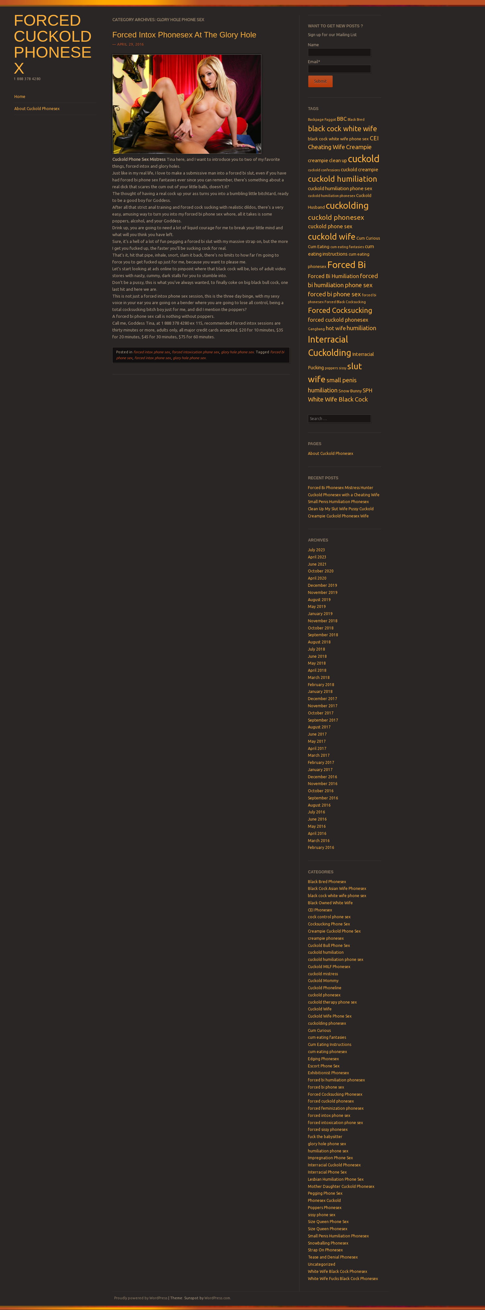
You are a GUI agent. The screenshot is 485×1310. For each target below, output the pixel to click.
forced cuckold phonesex (331, 1101)
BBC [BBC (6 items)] (342, 119)
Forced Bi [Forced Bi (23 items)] (346, 264)
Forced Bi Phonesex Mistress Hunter (340, 488)
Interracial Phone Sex (327, 1172)
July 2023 (316, 550)
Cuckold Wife (320, 1009)
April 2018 (317, 670)
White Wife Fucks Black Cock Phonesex (343, 1278)
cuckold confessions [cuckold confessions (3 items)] (324, 170)
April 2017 (317, 748)
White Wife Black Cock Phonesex (337, 1271)
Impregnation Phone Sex (330, 1158)
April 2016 (317, 833)
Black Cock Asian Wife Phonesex (337, 888)
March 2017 (319, 755)
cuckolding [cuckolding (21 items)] (347, 205)
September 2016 (323, 798)
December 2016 (322, 777)
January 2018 (320, 691)
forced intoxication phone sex (195, 352)
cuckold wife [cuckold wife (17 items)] (331, 236)
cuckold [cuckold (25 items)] (364, 158)
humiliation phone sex (328, 1151)
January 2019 (320, 614)
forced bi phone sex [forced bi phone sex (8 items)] (334, 294)
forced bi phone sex (326, 1087)
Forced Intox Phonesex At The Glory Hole (184, 34)
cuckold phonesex (324, 995)
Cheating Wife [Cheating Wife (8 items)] (326, 147)
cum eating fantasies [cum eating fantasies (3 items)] (347, 247)
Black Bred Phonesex (327, 882)
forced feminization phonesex (336, 1108)
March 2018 (319, 677)
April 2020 (317, 578)
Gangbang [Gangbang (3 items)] (316, 329)
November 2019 (323, 592)
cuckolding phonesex (327, 1023)
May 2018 (317, 663)
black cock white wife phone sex (337, 896)
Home (19, 96)
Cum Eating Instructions (329, 1044)
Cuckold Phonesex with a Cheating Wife (344, 495)
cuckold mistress (323, 974)
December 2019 (322, 585)
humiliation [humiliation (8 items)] (361, 328)
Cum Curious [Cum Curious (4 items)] (368, 238)
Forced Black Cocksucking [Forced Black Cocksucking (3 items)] (345, 302)
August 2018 (319, 642)
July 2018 (316, 649)
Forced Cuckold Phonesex (53, 44)
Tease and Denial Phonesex (333, 1257)
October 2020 (321, 571)
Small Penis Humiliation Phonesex (338, 502)
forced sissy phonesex (328, 1129)
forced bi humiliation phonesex (336, 1080)
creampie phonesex (326, 938)
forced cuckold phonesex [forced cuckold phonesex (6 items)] (338, 320)
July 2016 (316, 812)
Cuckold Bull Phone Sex (329, 945)
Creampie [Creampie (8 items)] (359, 147)
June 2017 (317, 734)
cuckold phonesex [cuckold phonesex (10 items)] (336, 217)
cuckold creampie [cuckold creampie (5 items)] (359, 169)
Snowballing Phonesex (328, 1243)
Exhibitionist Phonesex (328, 1073)
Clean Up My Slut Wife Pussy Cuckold (341, 509)
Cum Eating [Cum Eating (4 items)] (318, 246)
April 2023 (317, 557)
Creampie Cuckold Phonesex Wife (338, 516)
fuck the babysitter (325, 1136)
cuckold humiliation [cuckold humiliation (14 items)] (342, 179)
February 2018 (321, 685)
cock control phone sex (329, 917)
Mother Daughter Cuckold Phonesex (341, 1186)
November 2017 (323, 706)
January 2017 (320, 770)
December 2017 (322, 699)
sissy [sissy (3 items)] (342, 368)
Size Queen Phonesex (327, 1229)
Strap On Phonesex (325, 1250)
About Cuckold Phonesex (37, 108)
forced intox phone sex (151, 352)
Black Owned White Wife (330, 903)
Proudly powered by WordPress (140, 1298)
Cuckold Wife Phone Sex (330, 1016)
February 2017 (321, 762)
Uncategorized (321, 1264)
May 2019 (317, 606)
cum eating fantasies (327, 1037)
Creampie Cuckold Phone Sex (334, 931)
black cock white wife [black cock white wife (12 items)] (342, 128)
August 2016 (319, 805)
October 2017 (321, 713)
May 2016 (317, 826)
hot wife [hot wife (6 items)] (336, 328)
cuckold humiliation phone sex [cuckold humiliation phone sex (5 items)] (340, 188)
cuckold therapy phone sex (332, 1002)
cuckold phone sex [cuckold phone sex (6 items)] (330, 226)
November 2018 (323, 621)
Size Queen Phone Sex (328, 1221)
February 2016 (321, 847)
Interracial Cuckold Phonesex (334, 1165)
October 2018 (321, 628)
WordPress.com (217, 1298)
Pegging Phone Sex (325, 1193)
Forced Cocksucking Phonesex (335, 1094)
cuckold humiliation (326, 952)
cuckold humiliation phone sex (335, 959)
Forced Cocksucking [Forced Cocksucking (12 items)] (340, 310)
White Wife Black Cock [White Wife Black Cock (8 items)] (338, 399)
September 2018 (323, 635)
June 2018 (317, 656)
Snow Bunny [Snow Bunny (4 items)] (350, 390)
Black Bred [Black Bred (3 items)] (356, 119)
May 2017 (317, 741)
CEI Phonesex (320, 910)
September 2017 (323, 720)
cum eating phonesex (327, 1051)
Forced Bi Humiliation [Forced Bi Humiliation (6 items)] (333, 276)
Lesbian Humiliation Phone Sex (336, 1179)
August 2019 (319, 600)
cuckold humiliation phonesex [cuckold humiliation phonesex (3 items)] (331, 196)
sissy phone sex (321, 1215)
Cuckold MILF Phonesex (329, 967)
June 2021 (317, 564)
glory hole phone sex (237, 352)
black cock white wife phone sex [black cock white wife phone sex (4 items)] (338, 138)
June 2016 (317, 819)
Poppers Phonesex (324, 1207)
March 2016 (319, 840)
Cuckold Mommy (323, 981)
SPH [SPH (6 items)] (367, 390)
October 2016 (321, 791)
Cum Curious (319, 1030)
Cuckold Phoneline (324, 988)
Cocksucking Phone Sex (329, 924)
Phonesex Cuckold (324, 1200)
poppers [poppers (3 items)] (331, 368)
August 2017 (319, 727)
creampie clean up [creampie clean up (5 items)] (327, 160)
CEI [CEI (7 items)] (374, 138)
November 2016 (323, 784)
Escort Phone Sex (324, 1066)
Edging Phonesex (323, 1059)
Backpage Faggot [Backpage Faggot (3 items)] (322, 119)
